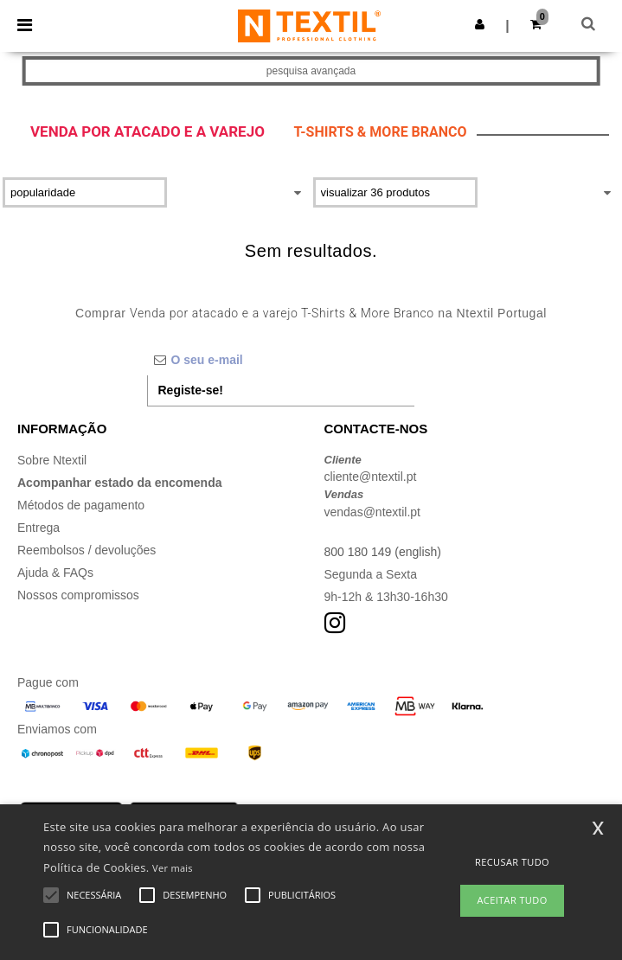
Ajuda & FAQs (55, 572)
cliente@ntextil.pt (370, 476)
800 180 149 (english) (382, 552)
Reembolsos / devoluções (86, 550)
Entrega (38, 527)
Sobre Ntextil (52, 460)
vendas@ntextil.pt (372, 512)
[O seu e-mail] (280, 359)
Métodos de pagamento (80, 505)
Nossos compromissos (78, 595)
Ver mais (172, 867)
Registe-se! (190, 390)
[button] (479, 24)
